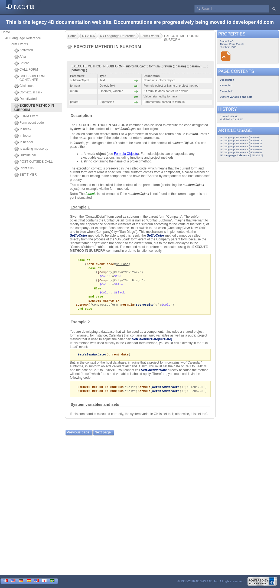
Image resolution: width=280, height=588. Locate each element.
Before (21, 63)
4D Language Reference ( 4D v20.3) (241, 146)
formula (79, 129)
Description (81, 115)
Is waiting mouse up (31, 149)
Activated (23, 50)
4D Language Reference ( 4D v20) (240, 137)
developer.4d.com (253, 22)
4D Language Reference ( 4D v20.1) (241, 140)
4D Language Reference (23, 38)
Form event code (29, 123)
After (20, 57)
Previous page (78, 437)
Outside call (25, 155)
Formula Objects (126, 154)
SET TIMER (25, 175)
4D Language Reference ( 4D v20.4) (241, 149)
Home (5, 32)
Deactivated (25, 99)
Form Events (18, 44)
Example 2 (80, 325)
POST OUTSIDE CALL (33, 162)
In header (23, 142)
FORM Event (26, 116)
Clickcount (24, 86)
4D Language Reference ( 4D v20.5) (241, 152)
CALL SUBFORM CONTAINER (29, 78)
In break (22, 129)
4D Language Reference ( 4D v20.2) (241, 143)
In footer (22, 136)
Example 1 (80, 207)
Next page (103, 437)
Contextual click (28, 92)
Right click (24, 168)
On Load (122, 264)
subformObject (125, 129)
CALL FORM (26, 70)
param (153, 134)
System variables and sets (94, 409)
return (194, 134)
